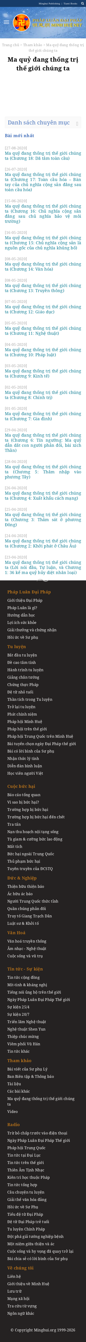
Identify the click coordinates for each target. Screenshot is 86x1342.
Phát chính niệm (22, 714)
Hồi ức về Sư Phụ (22, 1206)
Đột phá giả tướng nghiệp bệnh (35, 1236)
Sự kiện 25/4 (18, 1007)
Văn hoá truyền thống (27, 941)
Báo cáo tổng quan (23, 794)
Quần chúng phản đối (26, 908)
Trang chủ (10, 44)
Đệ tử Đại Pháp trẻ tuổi (28, 1221)
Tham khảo (32, 44)
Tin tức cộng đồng (23, 977)
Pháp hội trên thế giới (27, 728)
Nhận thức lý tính (23, 758)
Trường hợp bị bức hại (27, 809)
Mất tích (14, 846)
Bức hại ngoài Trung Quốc (30, 853)
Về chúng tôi (20, 1268)
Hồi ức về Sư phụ (22, 637)
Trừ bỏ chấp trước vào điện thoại (37, 1133)
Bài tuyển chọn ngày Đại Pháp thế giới (41, 743)
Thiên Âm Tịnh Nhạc (25, 1170)
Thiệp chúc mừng (23, 1036)
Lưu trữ (14, 1291)
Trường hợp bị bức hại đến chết (36, 816)
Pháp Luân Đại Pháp (29, 592)
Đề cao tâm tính (21, 662)
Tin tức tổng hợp (22, 1184)
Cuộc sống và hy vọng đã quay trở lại (40, 1251)
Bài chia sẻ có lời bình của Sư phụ (37, 1258)
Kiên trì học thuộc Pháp (28, 1177)
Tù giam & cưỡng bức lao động (34, 839)
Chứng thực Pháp (23, 684)
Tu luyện (16, 646)
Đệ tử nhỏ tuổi (20, 692)
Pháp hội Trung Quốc (26, 1147)
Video (12, 1111)
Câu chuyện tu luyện (25, 1192)
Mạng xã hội (18, 1298)
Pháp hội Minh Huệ (24, 721)
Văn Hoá (16, 932)
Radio (13, 1124)
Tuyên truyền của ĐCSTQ (30, 868)
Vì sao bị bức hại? (23, 802)
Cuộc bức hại (21, 786)
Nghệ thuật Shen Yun (26, 1029)
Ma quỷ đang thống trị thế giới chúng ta (41, 1101)
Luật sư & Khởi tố (23, 923)
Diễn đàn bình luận (24, 765)
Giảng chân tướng (23, 677)
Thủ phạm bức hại (23, 861)
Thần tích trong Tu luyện (29, 699)
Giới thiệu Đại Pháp (24, 600)
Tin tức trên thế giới (25, 1162)
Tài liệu (14, 1083)
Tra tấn (14, 824)
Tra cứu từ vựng (22, 1306)
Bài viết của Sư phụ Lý (27, 1069)
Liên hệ (14, 1276)
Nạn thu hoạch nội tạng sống (33, 831)
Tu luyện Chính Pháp (26, 1229)
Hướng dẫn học (21, 615)
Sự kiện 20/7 (18, 1014)
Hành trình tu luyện (25, 669)
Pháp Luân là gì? (22, 607)
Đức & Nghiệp (22, 878)
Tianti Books (70, 3)
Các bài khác (18, 1091)
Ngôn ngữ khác (20, 1313)
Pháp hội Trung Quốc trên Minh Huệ (40, 736)
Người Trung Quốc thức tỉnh (32, 901)
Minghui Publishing (50, 3)
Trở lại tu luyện (21, 706)
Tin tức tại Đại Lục (24, 1155)
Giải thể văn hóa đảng (27, 1199)
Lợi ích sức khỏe (22, 622)
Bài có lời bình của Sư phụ (30, 751)
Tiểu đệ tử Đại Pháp (25, 1214)
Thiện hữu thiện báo (25, 886)
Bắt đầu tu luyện (22, 655)
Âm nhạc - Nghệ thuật (27, 948)
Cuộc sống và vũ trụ (25, 955)
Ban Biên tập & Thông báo (30, 1076)
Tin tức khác (18, 1051)
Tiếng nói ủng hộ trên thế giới (34, 992)
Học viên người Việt (25, 773)
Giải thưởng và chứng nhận (31, 629)
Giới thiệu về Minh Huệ (28, 1283)
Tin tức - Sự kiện (25, 969)
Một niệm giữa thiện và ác (30, 1243)
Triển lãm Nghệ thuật (26, 1021)
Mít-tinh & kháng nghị (27, 984)
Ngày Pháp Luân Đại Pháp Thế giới (38, 999)
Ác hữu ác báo (20, 893)
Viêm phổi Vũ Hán (23, 1043)
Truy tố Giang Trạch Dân (29, 916)
